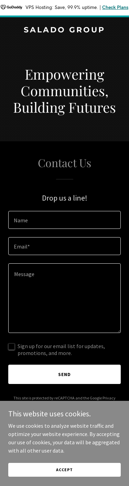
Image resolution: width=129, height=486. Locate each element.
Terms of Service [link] (68, 404)
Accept (64, 479)
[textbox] (64, 220)
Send (64, 374)
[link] (64, 30)
